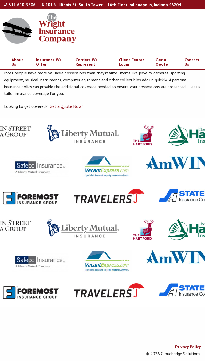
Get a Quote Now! (66, 106)
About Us (17, 62)
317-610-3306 (22, 4)
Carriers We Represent (87, 62)
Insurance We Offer (49, 62)
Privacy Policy (188, 346)
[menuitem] (14, 62)
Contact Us (191, 62)
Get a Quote (162, 62)
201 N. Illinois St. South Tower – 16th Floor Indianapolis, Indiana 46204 (113, 4)
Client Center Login (131, 62)
